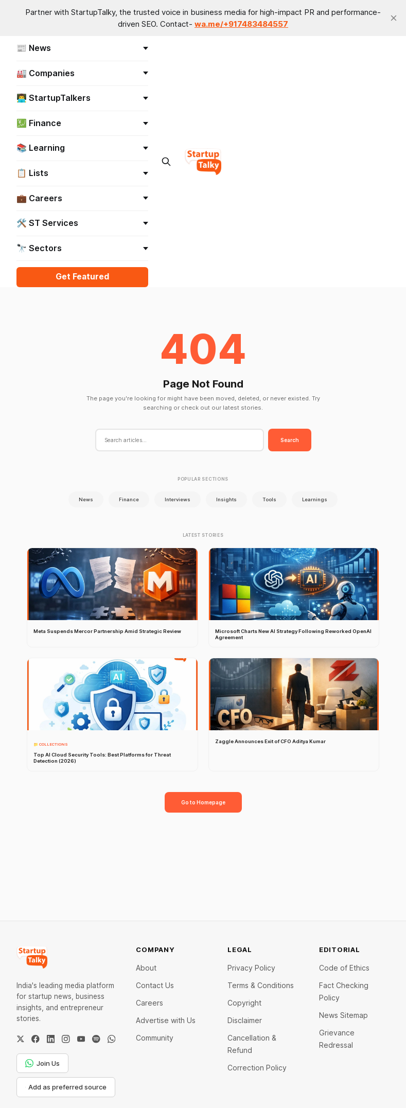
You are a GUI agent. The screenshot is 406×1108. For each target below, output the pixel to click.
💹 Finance (82, 123)
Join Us (42, 1063)
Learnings (314, 499)
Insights (226, 499)
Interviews (177, 499)
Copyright (244, 1002)
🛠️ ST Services (82, 223)
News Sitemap (343, 1015)
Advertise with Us (166, 1020)
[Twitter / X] (20, 1039)
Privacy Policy (251, 967)
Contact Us (155, 985)
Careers (149, 1002)
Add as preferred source (66, 1087)
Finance (129, 499)
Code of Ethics (344, 967)
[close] (393, 18)
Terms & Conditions (260, 985)
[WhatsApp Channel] (112, 1039)
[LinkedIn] (51, 1039)
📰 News (82, 48)
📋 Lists (82, 173)
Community (154, 1037)
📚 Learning (82, 148)
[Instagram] (66, 1039)
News (86, 499)
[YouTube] (81, 1039)
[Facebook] (35, 1039)
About (146, 967)
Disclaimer (244, 1020)
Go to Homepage (203, 802)
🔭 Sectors (82, 248)
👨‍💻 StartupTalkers (82, 98)
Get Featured (82, 277)
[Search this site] (166, 161)
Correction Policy (257, 1067)
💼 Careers (82, 198)
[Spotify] (96, 1039)
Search (289, 440)
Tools (269, 499)
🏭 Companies (82, 73)
